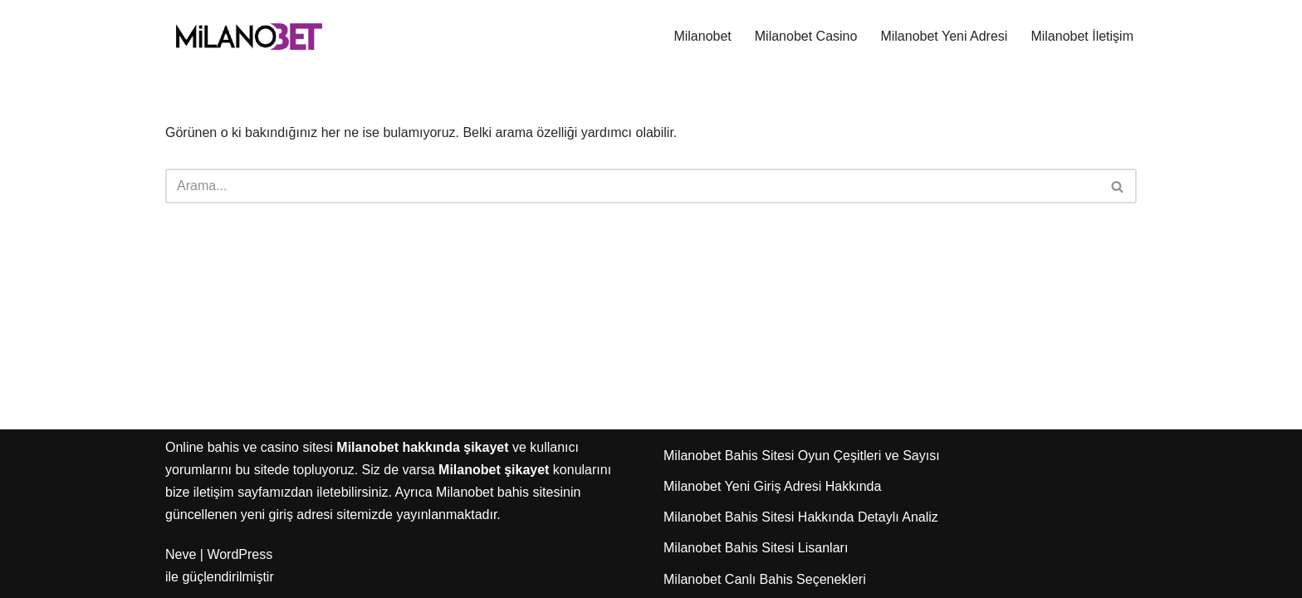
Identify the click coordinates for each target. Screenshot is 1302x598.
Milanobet (702, 36)
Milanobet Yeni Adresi (943, 36)
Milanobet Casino (806, 36)
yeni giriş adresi (287, 514)
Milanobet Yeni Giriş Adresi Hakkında (772, 486)
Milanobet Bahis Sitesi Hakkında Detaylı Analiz (800, 517)
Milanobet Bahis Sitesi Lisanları (755, 548)
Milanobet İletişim (1081, 36)
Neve (180, 554)
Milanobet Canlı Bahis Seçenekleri (764, 579)
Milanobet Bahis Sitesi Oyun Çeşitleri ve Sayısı (801, 455)
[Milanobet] (248, 35)
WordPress (239, 554)
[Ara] (632, 186)
